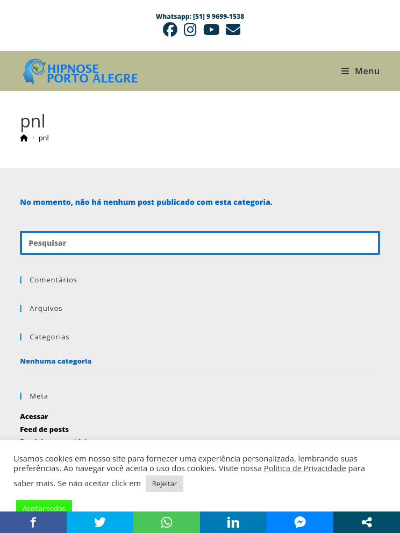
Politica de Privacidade (305, 468)
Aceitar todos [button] (44, 508)
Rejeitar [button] (164, 483)
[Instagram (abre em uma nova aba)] (190, 30)
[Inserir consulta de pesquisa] (200, 243)
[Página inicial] (24, 138)
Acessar (34, 416)
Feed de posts (44, 429)
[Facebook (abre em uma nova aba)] (170, 30)
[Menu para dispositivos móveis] (360, 71)
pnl (44, 138)
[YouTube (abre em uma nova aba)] (211, 30)
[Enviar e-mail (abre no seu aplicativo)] (231, 30)
